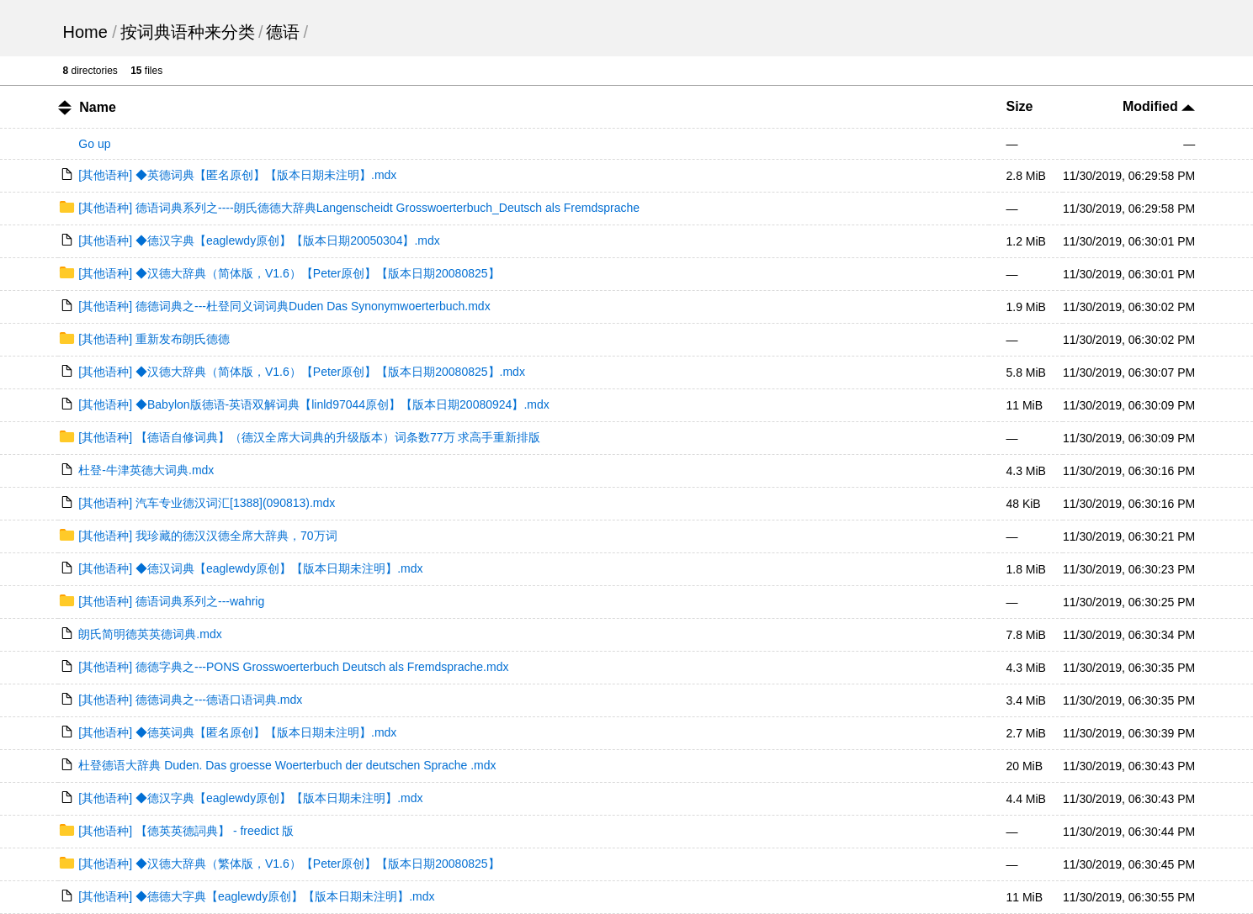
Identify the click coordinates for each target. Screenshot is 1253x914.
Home (84, 32)
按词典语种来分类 (187, 32)
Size (1019, 106)
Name (97, 107)
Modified (1159, 106)
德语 (283, 32)
